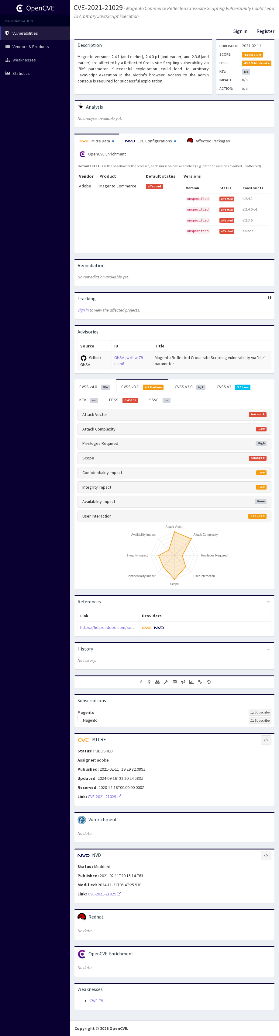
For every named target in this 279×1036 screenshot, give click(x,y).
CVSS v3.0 (190, 387)
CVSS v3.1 (142, 387)
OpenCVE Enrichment (102, 154)
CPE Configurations (150, 141)
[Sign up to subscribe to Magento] (260, 712)
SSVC (159, 400)
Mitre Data (96, 141)
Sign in (240, 31)
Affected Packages (208, 141)
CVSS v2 (234, 387)
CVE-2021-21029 (98, 7)
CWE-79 (96, 1000)
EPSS (123, 400)
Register (265, 31)
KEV (88, 400)
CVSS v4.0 (94, 387)
